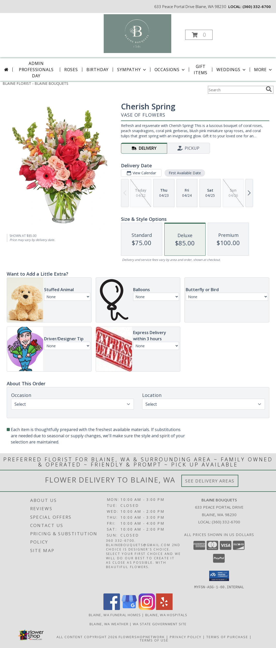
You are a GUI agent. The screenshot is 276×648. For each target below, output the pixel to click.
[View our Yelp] (164, 608)
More (263, 69)
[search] (268, 89)
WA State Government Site (159, 623)
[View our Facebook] (111, 608)
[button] (199, 35)
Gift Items (200, 70)
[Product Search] (235, 89)
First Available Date (185, 172)
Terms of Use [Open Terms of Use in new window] (154, 640)
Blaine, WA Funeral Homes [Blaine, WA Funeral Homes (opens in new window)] (115, 614)
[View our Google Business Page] (129, 608)
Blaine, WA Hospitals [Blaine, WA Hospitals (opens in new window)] (166, 614)
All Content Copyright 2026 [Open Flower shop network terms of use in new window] (86, 636)
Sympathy (132, 69)
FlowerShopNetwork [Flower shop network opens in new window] (142, 636)
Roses (71, 69)
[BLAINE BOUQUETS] (137, 33)
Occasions (170, 69)
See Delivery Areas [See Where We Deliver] (209, 481)
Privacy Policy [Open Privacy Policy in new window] (185, 636)
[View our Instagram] (147, 608)
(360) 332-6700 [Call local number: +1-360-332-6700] (256, 6)
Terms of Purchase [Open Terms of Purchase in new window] (227, 636)
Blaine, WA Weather (109, 623)
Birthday (97, 69)
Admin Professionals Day (36, 70)
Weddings (231, 69)
